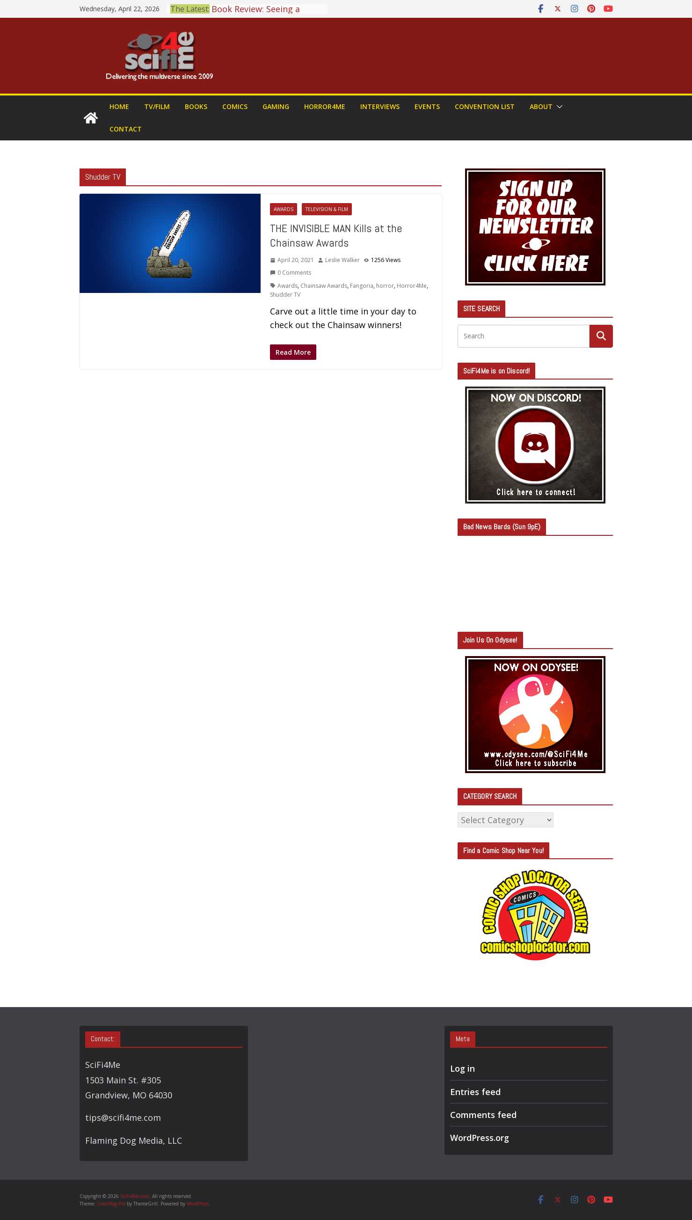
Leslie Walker (342, 260)
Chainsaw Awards (323, 286)
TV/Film (157, 106)
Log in (462, 1068)
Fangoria (361, 286)
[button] (558, 106)
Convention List (485, 106)
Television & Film (327, 209)
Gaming (275, 106)
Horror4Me (324, 106)
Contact (125, 128)
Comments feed (483, 1114)
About (541, 106)
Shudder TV (285, 295)
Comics (235, 106)
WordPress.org (479, 1137)
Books (196, 106)
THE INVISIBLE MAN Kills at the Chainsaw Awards (336, 235)
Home (119, 106)
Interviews (380, 106)
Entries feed (475, 1091)
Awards (283, 209)
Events (427, 106)
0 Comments (290, 273)
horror (385, 286)
